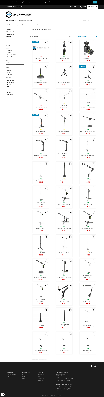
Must (9, 70)
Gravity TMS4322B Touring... (41, 350)
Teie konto (41, 372)
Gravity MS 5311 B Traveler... (88, 107)
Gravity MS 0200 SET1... (64, 131)
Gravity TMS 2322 (87, 350)
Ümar (9, 86)
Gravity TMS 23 (41, 325)
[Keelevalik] (73, 7)
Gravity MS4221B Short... (64, 204)
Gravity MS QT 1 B (87, 58)
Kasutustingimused (12, 374)
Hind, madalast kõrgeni (86, 37)
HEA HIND (30, 20)
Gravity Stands (11, 54)
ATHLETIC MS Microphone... (40, 58)
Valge (9, 74)
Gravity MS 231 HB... (88, 253)
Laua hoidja (10, 82)
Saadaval (10, 94)
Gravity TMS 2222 (64, 350)
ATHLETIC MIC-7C (87, 82)
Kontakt (24, 374)
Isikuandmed (41, 374)
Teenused (22, 20)
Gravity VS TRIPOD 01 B (64, 82)
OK (95, 2)
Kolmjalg (10, 80)
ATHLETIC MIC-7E (40, 131)
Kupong (40, 382)
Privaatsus (9, 376)
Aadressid (40, 380)
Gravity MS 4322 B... (41, 228)
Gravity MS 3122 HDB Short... (64, 228)
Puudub (10, 84)
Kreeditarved (41, 378)
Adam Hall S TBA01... (88, 180)
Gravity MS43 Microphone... (88, 155)
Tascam (10, 56)
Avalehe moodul (10, 34)
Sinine (9, 72)
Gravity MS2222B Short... (40, 277)
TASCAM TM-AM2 (64, 301)
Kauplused (25, 376)
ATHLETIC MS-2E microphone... (87, 131)
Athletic (10, 52)
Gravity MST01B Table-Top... (41, 82)
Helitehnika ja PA (12, 20)
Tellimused (40, 376)
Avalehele (8, 29)
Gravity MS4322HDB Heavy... (64, 277)
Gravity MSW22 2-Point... (40, 107)
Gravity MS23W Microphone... (40, 180)
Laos (9, 92)
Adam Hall (10, 50)
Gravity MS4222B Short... (87, 228)
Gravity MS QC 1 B (64, 58)
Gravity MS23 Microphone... (64, 180)
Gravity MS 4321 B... (88, 204)
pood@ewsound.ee (66, 380)
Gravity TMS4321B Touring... (88, 325)
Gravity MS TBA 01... (88, 301)
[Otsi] (87, 20)
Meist (23, 378)
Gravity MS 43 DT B (40, 253)
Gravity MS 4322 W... (64, 253)
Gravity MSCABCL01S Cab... (41, 155)
